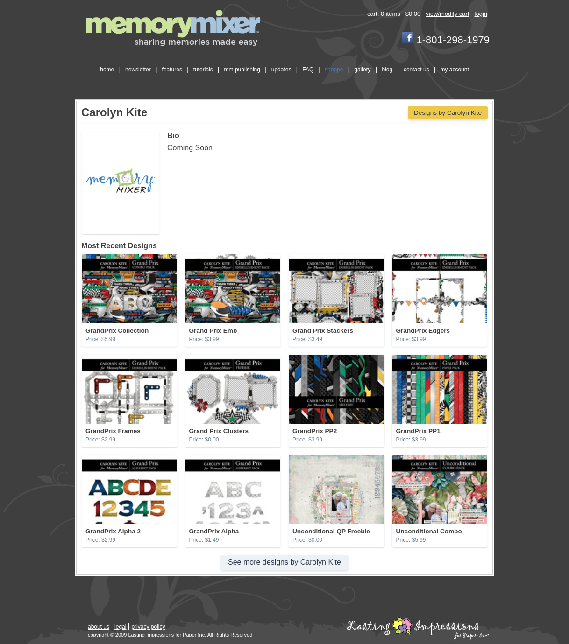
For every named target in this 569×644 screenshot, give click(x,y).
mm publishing (242, 69)
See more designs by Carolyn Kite (284, 562)
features (172, 69)
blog (387, 69)
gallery (362, 69)
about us (98, 626)
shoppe (334, 69)
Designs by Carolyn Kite (448, 112)
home (107, 69)
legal (120, 626)
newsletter (138, 69)
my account (454, 69)
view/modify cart (447, 13)
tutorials (203, 69)
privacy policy (148, 626)
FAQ (307, 69)
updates (281, 69)
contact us (416, 69)
